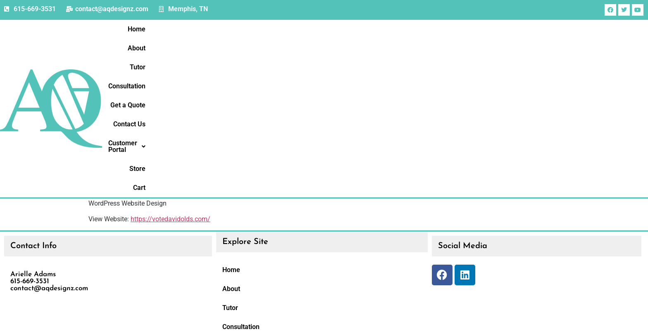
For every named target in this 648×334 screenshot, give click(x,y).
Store (607, 59)
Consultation (407, 59)
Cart (633, 59)
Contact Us (502, 59)
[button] (558, 59)
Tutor (368, 59)
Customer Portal (558, 59)
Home (309, 59)
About (339, 59)
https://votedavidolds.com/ (170, 120)
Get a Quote (455, 59)
